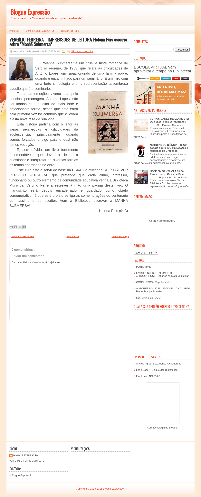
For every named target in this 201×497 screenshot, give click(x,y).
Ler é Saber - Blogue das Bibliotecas (156, 369)
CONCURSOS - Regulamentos (153, 282)
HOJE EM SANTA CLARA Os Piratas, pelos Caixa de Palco (167, 173)
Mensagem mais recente (22, 236)
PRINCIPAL (14, 30)
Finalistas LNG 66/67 (148, 376)
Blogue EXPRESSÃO (25, 455)
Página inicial (73, 236)
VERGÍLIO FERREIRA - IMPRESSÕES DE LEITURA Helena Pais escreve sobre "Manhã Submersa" (68, 41)
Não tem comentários (82, 51)
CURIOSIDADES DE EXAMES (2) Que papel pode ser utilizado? (169, 120)
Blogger (173, 427)
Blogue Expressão (30, 11)
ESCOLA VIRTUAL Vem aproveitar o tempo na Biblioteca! (162, 69)
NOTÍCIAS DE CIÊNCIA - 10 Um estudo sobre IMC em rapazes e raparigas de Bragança (169, 147)
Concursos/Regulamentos (40, 30)
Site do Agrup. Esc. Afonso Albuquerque (158, 363)
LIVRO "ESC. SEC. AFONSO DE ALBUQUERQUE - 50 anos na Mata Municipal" (162, 274)
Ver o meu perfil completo (27, 461)
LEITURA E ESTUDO (70, 30)
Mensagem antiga (120, 236)
